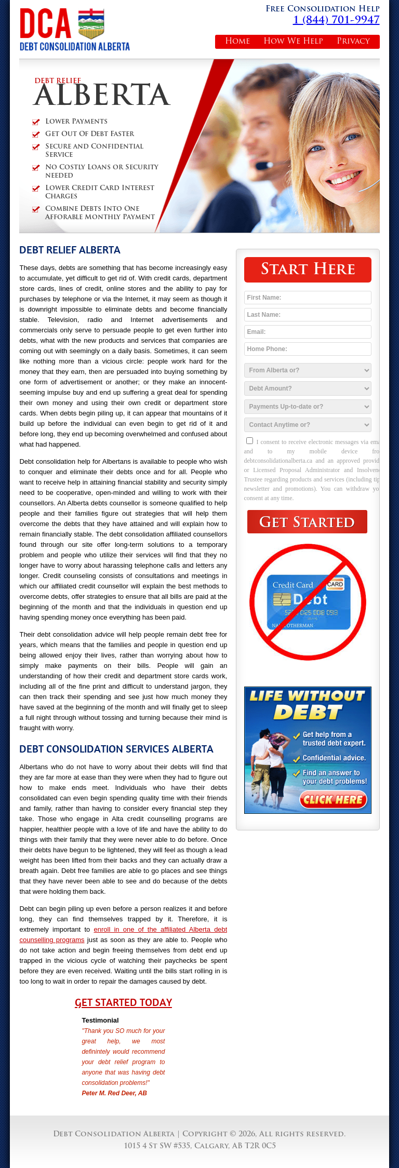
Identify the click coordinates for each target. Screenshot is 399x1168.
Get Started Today (123, 1002)
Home (237, 42)
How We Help (293, 42)
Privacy (353, 42)
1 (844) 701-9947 (336, 21)
